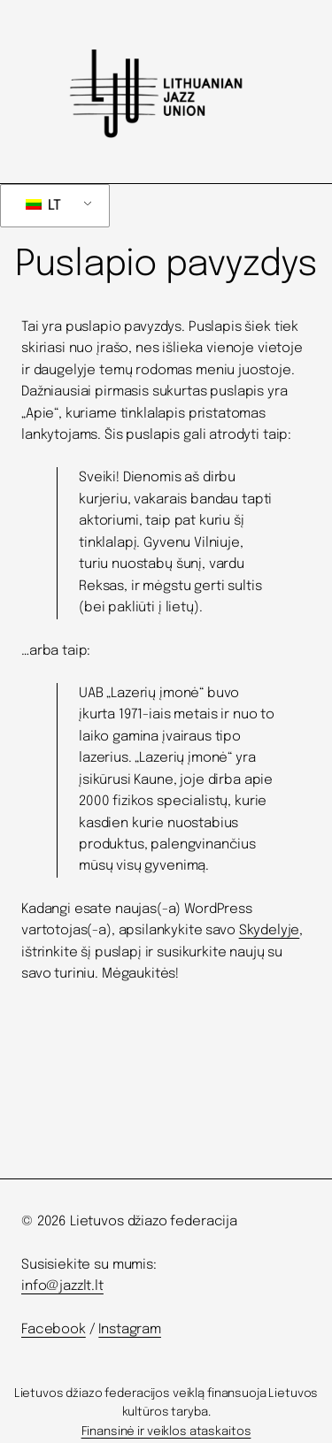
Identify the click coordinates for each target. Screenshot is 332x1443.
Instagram (129, 1330)
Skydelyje (269, 931)
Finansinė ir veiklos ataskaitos (166, 1431)
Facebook (53, 1330)
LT (43, 205)
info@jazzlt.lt (62, 1286)
